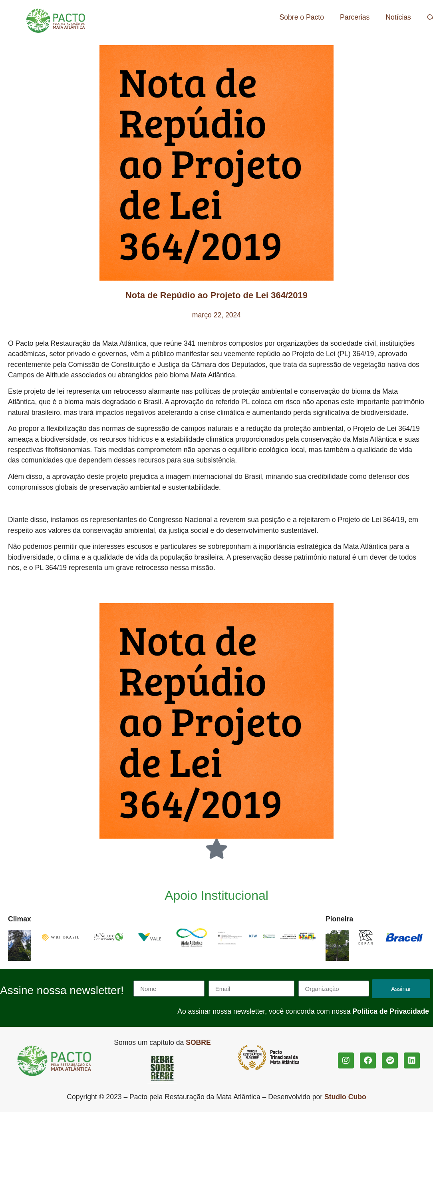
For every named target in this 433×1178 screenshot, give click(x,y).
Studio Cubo (345, 1097)
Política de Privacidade (390, 1011)
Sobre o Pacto (302, 17)
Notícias (398, 17)
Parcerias (354, 17)
